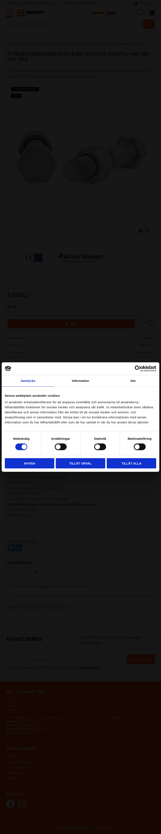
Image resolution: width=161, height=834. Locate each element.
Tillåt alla (132, 463)
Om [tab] (133, 380)
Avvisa (29, 463)
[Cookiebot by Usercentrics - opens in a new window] (137, 368)
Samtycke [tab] (28, 380)
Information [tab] (80, 380)
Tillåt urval (80, 463)
